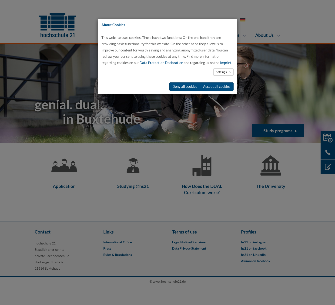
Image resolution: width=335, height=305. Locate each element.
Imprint (225, 63)
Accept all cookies (217, 86)
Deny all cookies (184, 86)
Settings (222, 72)
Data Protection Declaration (161, 63)
